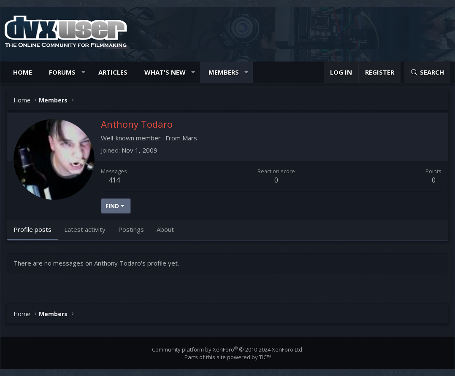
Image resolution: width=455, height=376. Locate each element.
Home (22, 72)
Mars (189, 138)
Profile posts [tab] (32, 229)
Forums (62, 72)
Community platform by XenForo (227, 349)
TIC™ (265, 357)
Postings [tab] (131, 229)
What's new (165, 72)
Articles (112, 72)
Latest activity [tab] (85, 229)
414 (114, 180)
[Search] (427, 72)
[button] (83, 72)
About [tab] (165, 229)
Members (224, 72)
